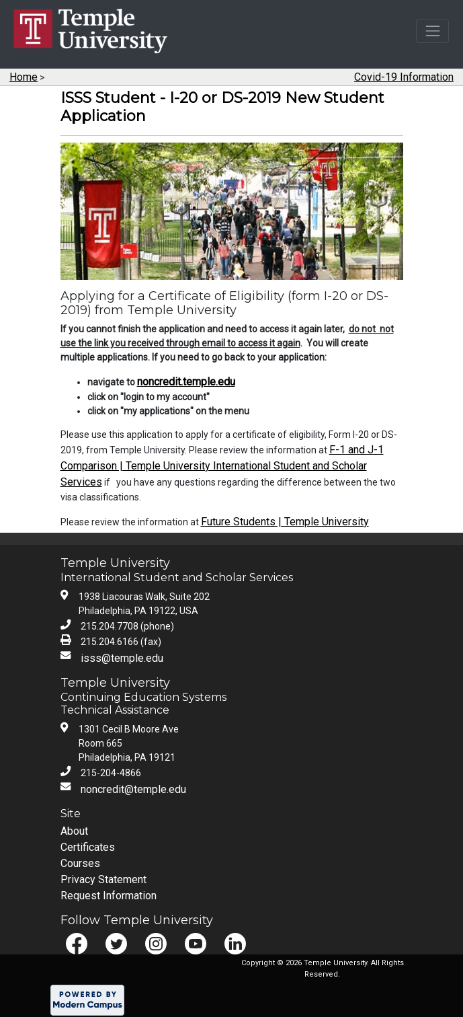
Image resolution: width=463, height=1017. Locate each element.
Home (23, 77)
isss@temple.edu (122, 658)
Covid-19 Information (404, 77)
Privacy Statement (103, 879)
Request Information (108, 895)
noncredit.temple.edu (186, 381)
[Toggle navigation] (432, 31)
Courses (80, 863)
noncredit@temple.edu (133, 789)
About (74, 831)
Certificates (87, 847)
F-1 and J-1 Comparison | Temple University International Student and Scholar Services (222, 465)
